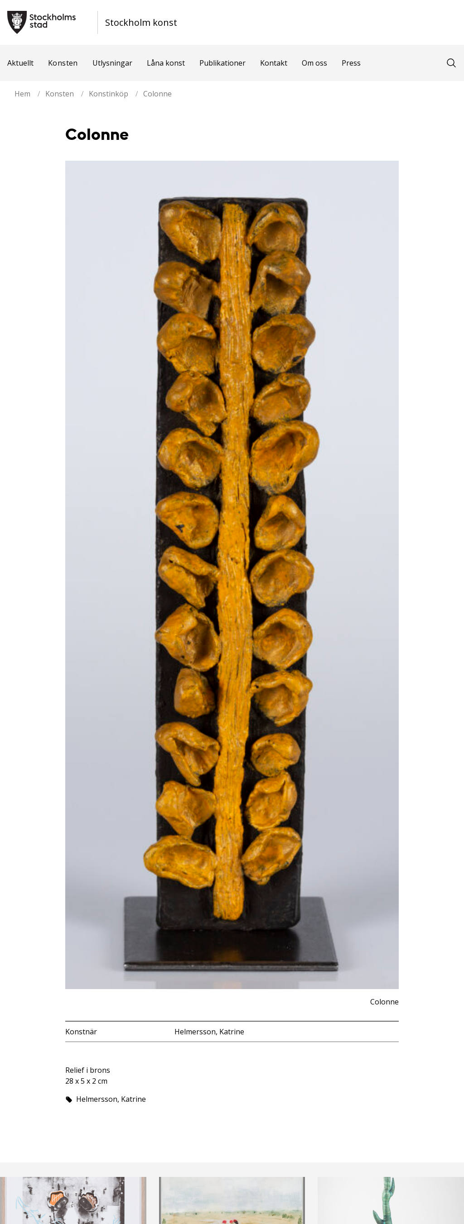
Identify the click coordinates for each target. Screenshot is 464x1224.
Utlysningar (112, 63)
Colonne (157, 94)
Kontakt (273, 63)
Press (351, 63)
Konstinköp (108, 94)
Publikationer (222, 63)
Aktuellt (20, 63)
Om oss (314, 63)
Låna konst (166, 63)
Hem (22, 94)
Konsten (63, 63)
